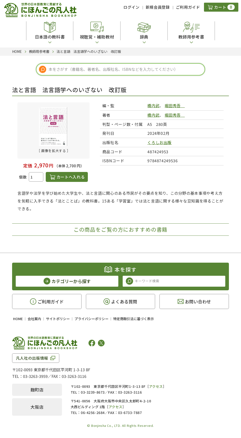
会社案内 (34, 318)
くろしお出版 (159, 142)
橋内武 (153, 105)
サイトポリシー (58, 318)
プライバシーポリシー (91, 318)
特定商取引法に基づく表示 (133, 318)
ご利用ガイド (188, 7)
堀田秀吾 (175, 105)
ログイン (131, 7)
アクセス (156, 386)
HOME (18, 318)
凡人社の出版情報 (32, 358)
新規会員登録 (158, 7)
